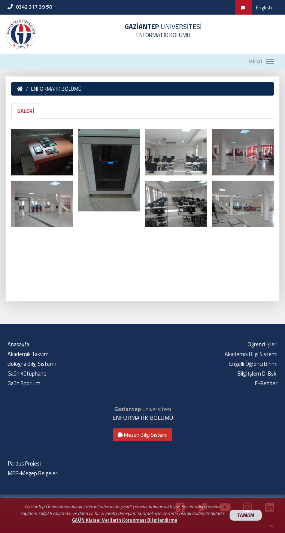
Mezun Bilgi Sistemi (142, 435)
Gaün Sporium (23, 383)
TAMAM (245, 515)
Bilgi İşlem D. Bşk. (257, 374)
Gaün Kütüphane (26, 374)
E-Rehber (266, 383)
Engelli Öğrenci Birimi (253, 364)
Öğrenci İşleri (263, 344)
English (264, 7)
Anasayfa (18, 344)
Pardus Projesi (24, 464)
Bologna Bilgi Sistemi (31, 364)
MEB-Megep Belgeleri (33, 473)
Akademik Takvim (28, 354)
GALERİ (25, 111)
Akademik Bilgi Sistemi (251, 354)
